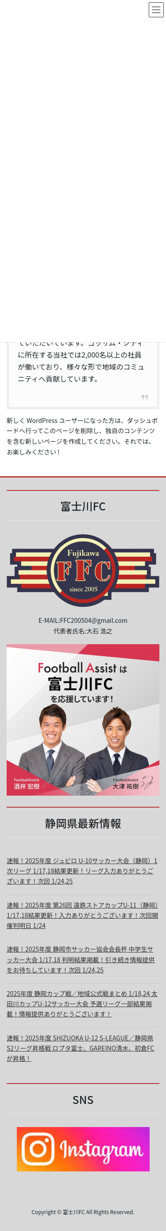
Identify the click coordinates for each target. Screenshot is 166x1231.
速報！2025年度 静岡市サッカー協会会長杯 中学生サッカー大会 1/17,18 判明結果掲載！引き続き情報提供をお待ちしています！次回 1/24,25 (81, 959)
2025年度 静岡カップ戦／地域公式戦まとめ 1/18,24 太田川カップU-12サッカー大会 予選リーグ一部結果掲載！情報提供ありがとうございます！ (82, 1003)
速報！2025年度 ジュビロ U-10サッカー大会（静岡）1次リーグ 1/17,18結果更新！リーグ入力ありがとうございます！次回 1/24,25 (82, 870)
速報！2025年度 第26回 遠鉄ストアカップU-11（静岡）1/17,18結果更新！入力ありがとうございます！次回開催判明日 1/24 (82, 915)
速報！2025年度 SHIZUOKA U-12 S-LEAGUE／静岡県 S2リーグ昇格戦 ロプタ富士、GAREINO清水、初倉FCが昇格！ (80, 1048)
